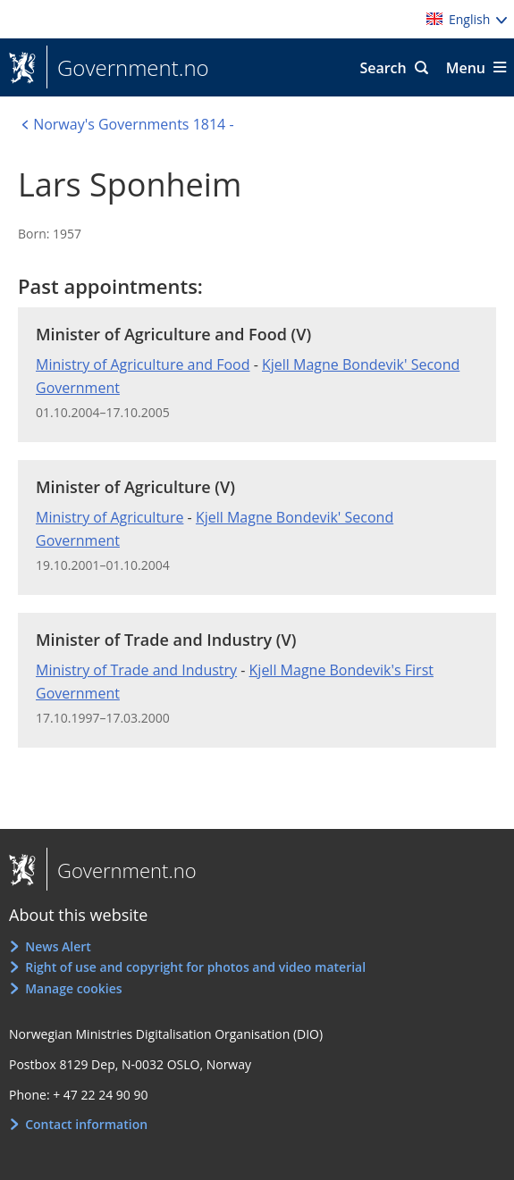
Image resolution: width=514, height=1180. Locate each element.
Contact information (86, 1124)
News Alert (58, 946)
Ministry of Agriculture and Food (143, 364)
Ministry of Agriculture (109, 517)
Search (382, 68)
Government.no (127, 68)
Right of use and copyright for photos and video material (195, 966)
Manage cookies (73, 988)
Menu (465, 68)
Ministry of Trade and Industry (136, 670)
